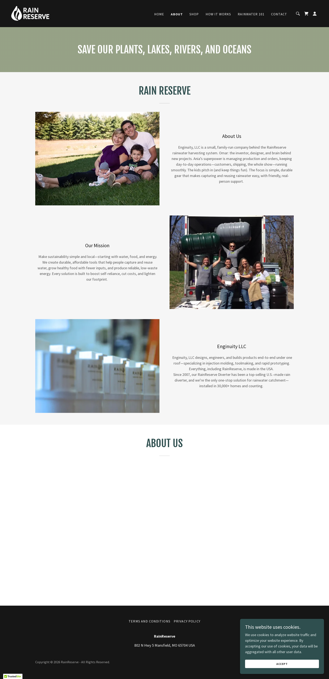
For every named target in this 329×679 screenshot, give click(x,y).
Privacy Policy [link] (187, 621)
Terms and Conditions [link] (149, 621)
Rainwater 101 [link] (251, 14)
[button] (315, 13)
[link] (30, 13)
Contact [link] (279, 14)
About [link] (177, 14)
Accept (282, 664)
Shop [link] (194, 14)
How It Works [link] (218, 14)
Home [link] (159, 14)
